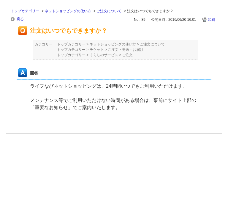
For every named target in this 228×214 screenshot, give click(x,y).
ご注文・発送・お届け (125, 50)
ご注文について (108, 11)
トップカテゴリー (25, 11)
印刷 (211, 20)
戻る (20, 19)
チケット (97, 50)
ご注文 (127, 55)
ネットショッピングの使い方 (68, 11)
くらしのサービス (104, 55)
